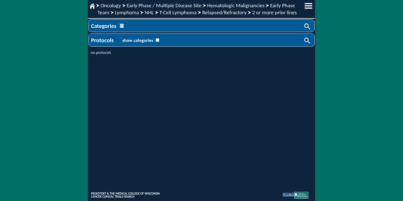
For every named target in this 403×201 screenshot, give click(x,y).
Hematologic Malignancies (235, 5)
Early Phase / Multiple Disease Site (163, 5)
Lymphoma (127, 12)
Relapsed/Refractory (224, 12)
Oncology (110, 5)
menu (308, 5)
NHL (149, 12)
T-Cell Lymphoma (177, 12)
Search (307, 26)
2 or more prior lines (274, 12)
